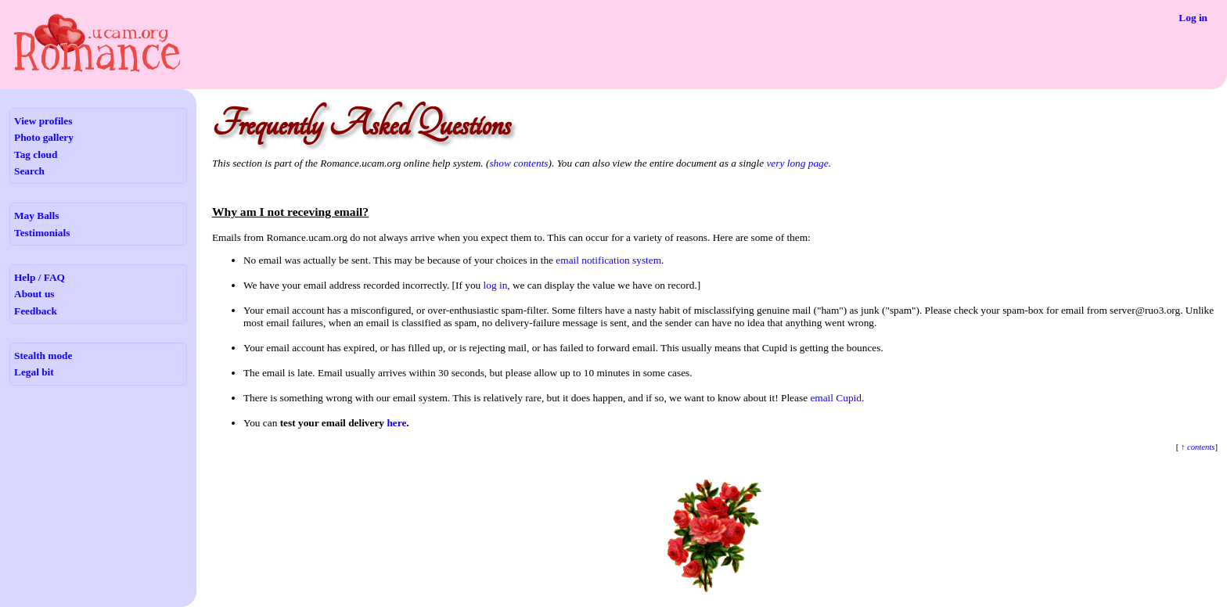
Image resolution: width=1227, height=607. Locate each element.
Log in (1192, 17)
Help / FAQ (39, 277)
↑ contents (1196, 447)
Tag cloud (35, 154)
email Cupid (836, 398)
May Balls (36, 215)
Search (29, 171)
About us (34, 294)
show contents (518, 163)
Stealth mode (43, 355)
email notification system (608, 260)
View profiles (43, 121)
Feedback (35, 311)
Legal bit (34, 372)
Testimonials (42, 233)
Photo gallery (44, 137)
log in (496, 285)
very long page (797, 163)
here (396, 423)
